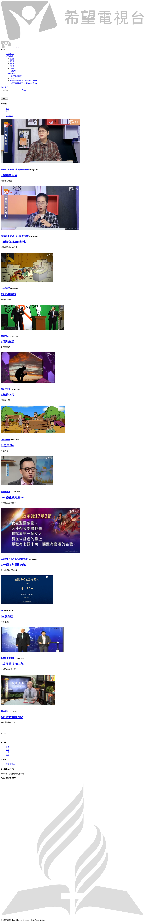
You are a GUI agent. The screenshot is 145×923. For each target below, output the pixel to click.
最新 (7, 109)
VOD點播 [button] (10, 56)
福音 (7, 755)
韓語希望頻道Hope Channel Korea (24, 81)
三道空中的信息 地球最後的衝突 (14, 559)
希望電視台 (10, 764)
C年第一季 (5, 440)
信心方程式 (5, 389)
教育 (7, 750)
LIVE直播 (10, 54)
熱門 (7, 111)
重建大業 (4, 336)
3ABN (12, 78)
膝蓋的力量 (5, 492)
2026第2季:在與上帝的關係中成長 (15, 170)
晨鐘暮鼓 (4, 711)
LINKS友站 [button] (10, 73)
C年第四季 (5, 288)
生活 (7, 747)
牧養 (7, 752)
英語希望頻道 (16, 76)
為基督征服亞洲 (7, 658)
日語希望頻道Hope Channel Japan (23, 83)
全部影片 (9, 116)
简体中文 (4, 87)
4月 (2, 611)
